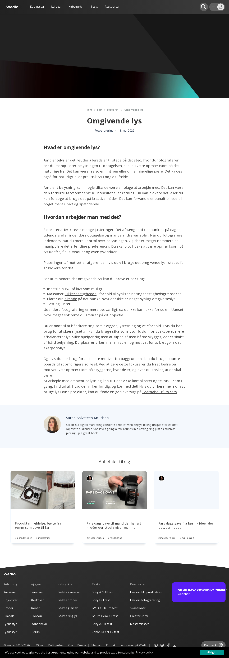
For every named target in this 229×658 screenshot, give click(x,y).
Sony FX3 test (101, 600)
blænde (70, 298)
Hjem (89, 109)
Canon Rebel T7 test (105, 632)
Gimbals (8, 616)
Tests (94, 6)
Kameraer (10, 592)
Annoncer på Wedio (134, 645)
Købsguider (76, 6)
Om (70, 645)
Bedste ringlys (67, 616)
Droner (8, 608)
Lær (99, 109)
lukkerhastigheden (81, 293)
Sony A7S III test (103, 592)
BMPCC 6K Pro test (104, 608)
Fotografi (113, 109)
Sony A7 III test (102, 624)
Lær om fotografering (145, 600)
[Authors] (90, 478)
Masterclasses (139, 624)
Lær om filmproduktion (146, 592)
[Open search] (204, 7)
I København (38, 624)
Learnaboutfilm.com (159, 392)
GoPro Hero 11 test (105, 616)
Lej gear (56, 6)
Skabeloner (137, 608)
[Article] (43, 490)
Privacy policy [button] (144, 652)
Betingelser (56, 645)
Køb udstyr (37, 6)
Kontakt (111, 645)
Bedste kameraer (69, 592)
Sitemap (96, 645)
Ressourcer (138, 584)
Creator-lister (139, 616)
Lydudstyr (10, 624)
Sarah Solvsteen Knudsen (87, 417)
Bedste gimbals (68, 608)
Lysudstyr (10, 632)
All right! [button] (212, 652)
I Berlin (35, 632)
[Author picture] (52, 424)
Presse (81, 645)
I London (36, 616)
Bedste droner (67, 600)
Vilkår (40, 645)
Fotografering (104, 130)
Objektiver (10, 600)
